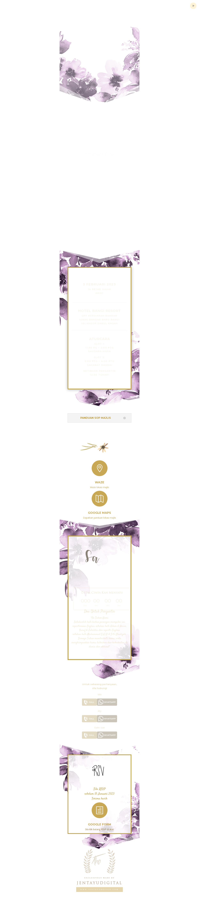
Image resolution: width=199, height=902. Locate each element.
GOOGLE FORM (99, 822)
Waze (99, 480)
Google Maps (99, 510)
